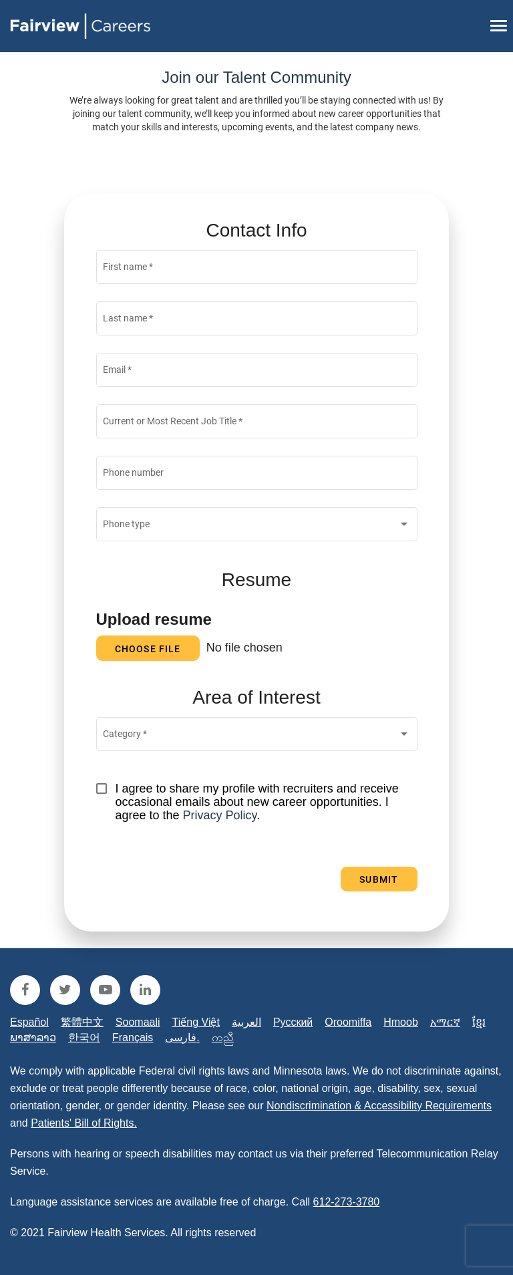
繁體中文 (82, 1022)
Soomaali (138, 1022)
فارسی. (182, 1037)
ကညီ (223, 1037)
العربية (246, 1022)
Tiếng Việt (196, 1022)
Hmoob (400, 1022)
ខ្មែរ (479, 1022)
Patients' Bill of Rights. (84, 1123)
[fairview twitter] (65, 990)
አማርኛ (445, 1022)
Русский (293, 1022)
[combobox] (256, 527)
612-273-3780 (346, 1202)
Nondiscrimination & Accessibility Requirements (379, 1105)
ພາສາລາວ (33, 1037)
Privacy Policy (220, 815)
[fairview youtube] (105, 990)
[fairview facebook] (25, 990)
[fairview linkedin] (145, 990)
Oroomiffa (348, 1022)
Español (29, 1022)
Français (132, 1037)
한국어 (84, 1037)
